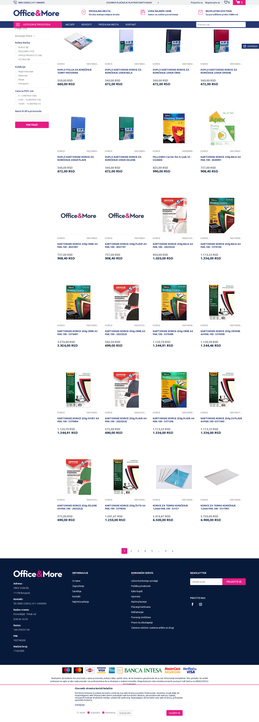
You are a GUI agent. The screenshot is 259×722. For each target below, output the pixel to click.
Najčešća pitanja (80, 629)
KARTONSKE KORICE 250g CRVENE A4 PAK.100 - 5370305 (220, 360)
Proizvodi (33, 31)
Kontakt (76, 624)
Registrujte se (212, 2)
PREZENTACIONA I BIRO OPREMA (57, 31)
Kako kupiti (137, 619)
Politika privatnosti (140, 614)
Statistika (95, 712)
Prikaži (206, 36)
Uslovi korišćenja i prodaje (144, 608)
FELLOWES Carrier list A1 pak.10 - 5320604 (172, 186)
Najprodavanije (25, 99)
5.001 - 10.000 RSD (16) (29, 127)
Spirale (22, 48)
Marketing (110, 712)
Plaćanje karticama (140, 634)
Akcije (21, 107)
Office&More (19, 31)
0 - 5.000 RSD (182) (27, 123)
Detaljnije (80, 705)
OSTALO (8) (24, 87)
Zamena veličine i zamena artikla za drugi (152, 655)
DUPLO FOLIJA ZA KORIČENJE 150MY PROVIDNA (74, 99)
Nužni (82, 712)
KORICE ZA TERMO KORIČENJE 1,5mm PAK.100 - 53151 (170, 535)
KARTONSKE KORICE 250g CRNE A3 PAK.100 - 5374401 (77, 360)
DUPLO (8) (23, 75)
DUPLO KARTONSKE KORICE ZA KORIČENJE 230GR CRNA (171, 99)
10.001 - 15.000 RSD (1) (29, 131)
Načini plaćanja (139, 629)
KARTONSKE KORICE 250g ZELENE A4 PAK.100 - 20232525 (77, 535)
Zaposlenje (78, 614)
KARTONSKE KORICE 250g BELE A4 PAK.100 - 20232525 (173, 273)
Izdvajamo (23, 111)
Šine (20, 52)
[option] (129, 2)
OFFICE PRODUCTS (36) (30, 83)
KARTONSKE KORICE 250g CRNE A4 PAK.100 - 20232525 (125, 360)
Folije (21, 56)
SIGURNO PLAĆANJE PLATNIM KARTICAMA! (129, 2)
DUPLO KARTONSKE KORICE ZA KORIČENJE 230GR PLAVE (75, 186)
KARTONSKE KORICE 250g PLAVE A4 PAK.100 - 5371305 (173, 448)
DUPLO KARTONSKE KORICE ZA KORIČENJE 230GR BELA (123, 99)
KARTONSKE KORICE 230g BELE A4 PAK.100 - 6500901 (220, 186)
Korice (21, 44)
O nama (76, 608)
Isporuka (135, 624)
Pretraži (32, 152)
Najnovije (22, 103)
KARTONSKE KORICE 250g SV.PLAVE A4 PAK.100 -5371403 (221, 448)
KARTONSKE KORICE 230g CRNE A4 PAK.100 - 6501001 (77, 273)
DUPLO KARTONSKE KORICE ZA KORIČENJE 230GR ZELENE (123, 186)
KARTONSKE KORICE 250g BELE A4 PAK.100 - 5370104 (220, 273)
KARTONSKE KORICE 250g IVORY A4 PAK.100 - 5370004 (78, 448)
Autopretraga (155, 36)
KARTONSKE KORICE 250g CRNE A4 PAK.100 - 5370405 (173, 360)
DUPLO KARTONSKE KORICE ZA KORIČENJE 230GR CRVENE (219, 99)
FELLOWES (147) (26, 79)
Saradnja (76, 619)
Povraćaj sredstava (141, 645)
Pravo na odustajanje (142, 650)
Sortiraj (172, 36)
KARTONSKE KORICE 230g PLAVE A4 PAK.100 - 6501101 (125, 273)
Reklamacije (137, 640)
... (159, 578)
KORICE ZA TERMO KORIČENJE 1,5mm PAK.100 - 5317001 (218, 535)
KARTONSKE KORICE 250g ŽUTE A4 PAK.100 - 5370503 (125, 535)
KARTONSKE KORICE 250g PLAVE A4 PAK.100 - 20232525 (125, 448)
